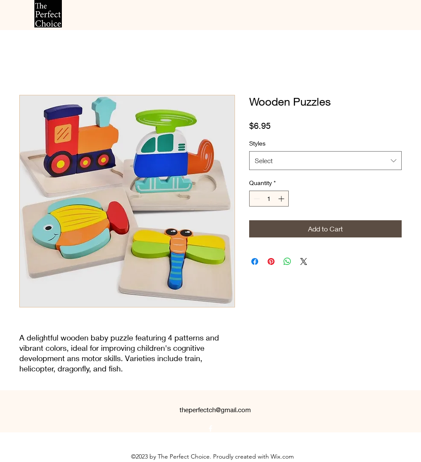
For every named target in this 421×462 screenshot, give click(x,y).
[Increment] (282, 198)
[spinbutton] (269, 198)
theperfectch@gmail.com (215, 409)
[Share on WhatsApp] (287, 261)
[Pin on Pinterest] (271, 261)
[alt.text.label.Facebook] (210, 428)
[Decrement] (255, 198)
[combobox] (325, 160)
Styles (257, 143)
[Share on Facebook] (255, 261)
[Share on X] (304, 261)
